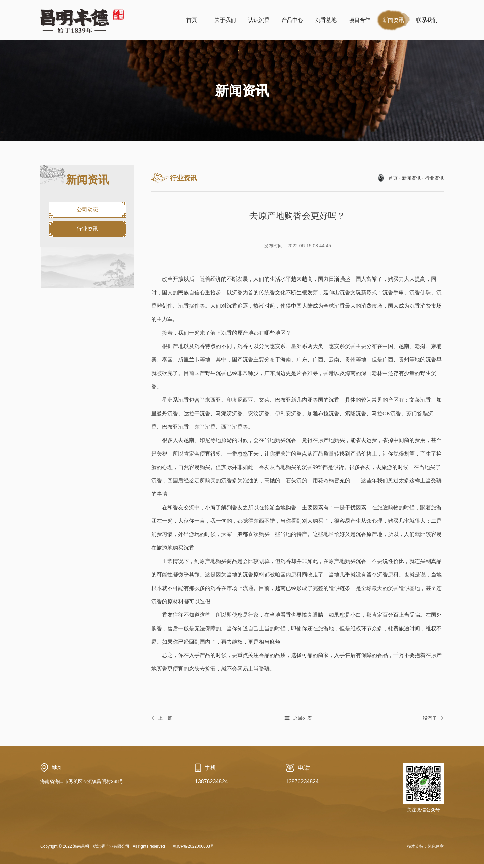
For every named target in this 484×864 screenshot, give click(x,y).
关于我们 (225, 20)
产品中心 (292, 20)
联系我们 (427, 20)
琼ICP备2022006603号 (193, 846)
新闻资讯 (393, 20)
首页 (191, 20)
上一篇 (165, 718)
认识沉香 (259, 20)
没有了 (430, 718)
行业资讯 (87, 229)
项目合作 (359, 20)
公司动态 (87, 209)
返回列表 (302, 718)
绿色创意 (436, 846)
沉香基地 (326, 20)
